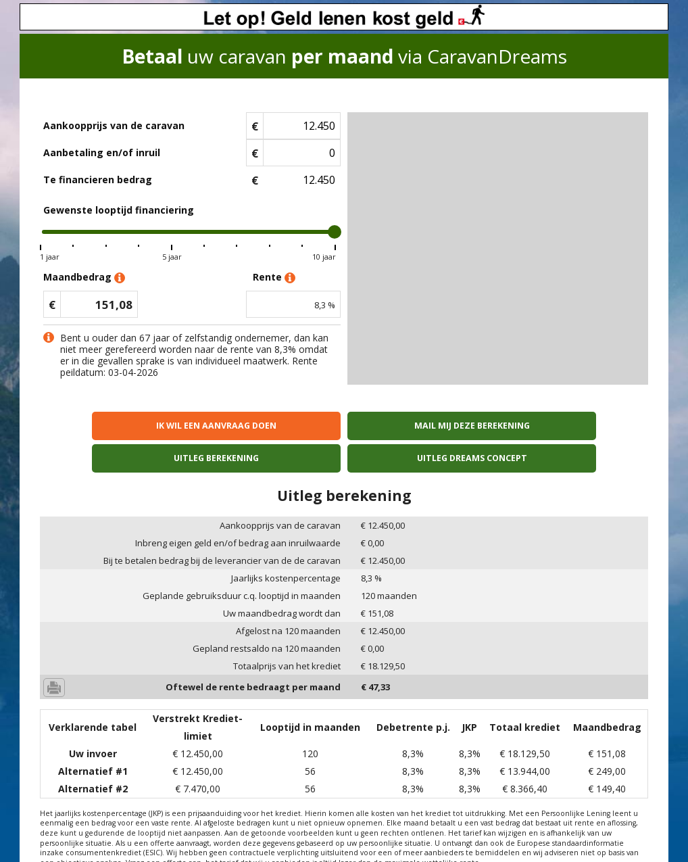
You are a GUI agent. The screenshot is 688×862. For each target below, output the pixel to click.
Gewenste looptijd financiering (118, 209)
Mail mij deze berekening (267, 425)
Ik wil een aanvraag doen (113, 425)
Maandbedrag (84, 277)
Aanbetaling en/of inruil (101, 152)
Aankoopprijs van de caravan (114, 125)
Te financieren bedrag (97, 179)
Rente (274, 277)
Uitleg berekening (420, 425)
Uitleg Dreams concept (575, 425)
